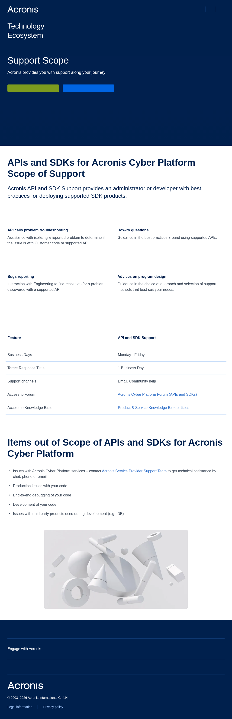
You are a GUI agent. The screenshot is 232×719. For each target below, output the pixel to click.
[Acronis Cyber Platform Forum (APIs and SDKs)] (157, 394)
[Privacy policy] (53, 707)
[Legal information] (19, 707)
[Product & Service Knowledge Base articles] (153, 408)
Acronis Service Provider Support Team (134, 471)
